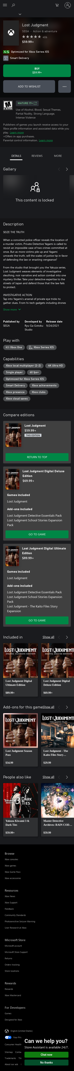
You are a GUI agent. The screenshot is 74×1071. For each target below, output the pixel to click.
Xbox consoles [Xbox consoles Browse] (11, 859)
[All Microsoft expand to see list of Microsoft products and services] (5, 5)
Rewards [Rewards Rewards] (9, 989)
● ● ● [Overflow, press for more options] (65, 86)
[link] (20, 670)
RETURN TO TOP (37, 457)
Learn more (17, 132)
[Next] (67, 169)
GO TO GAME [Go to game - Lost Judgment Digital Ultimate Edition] (37, 620)
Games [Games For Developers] (8, 1013)
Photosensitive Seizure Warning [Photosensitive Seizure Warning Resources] (20, 921)
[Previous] (59, 169)
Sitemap (9, 1052)
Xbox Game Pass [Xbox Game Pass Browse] (13, 872)
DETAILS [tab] (16, 156)
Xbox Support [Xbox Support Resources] (11, 902)
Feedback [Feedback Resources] (9, 909)
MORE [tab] (58, 156)
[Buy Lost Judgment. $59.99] (37, 70)
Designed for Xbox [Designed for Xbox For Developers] (13, 1019)
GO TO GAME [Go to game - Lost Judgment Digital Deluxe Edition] (37, 534)
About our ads (11, 1064)
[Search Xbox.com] (13, 5)
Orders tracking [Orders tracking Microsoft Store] (12, 964)
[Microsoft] (36, 3)
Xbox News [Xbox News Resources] (10, 896)
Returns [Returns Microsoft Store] (8, 958)
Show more (12, 309)
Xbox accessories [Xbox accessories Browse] (13, 878)
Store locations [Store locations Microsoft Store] (12, 971)
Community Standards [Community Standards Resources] (15, 915)
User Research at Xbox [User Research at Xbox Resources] (15, 927)
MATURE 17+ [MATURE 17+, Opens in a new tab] (27, 103)
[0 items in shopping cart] (58, 5)
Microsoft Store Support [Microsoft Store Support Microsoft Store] (16, 952)
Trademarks (10, 1058)
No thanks (46, 1062)
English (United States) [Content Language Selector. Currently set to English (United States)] (22, 1030)
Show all (48, 637)
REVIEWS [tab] (37, 156)
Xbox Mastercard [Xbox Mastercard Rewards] (13, 995)
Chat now (46, 1054)
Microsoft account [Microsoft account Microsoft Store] (13, 945)
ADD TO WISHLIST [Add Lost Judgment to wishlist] (29, 86)
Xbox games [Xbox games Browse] (10, 865)
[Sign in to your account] (67, 5)
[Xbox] (10, 14)
